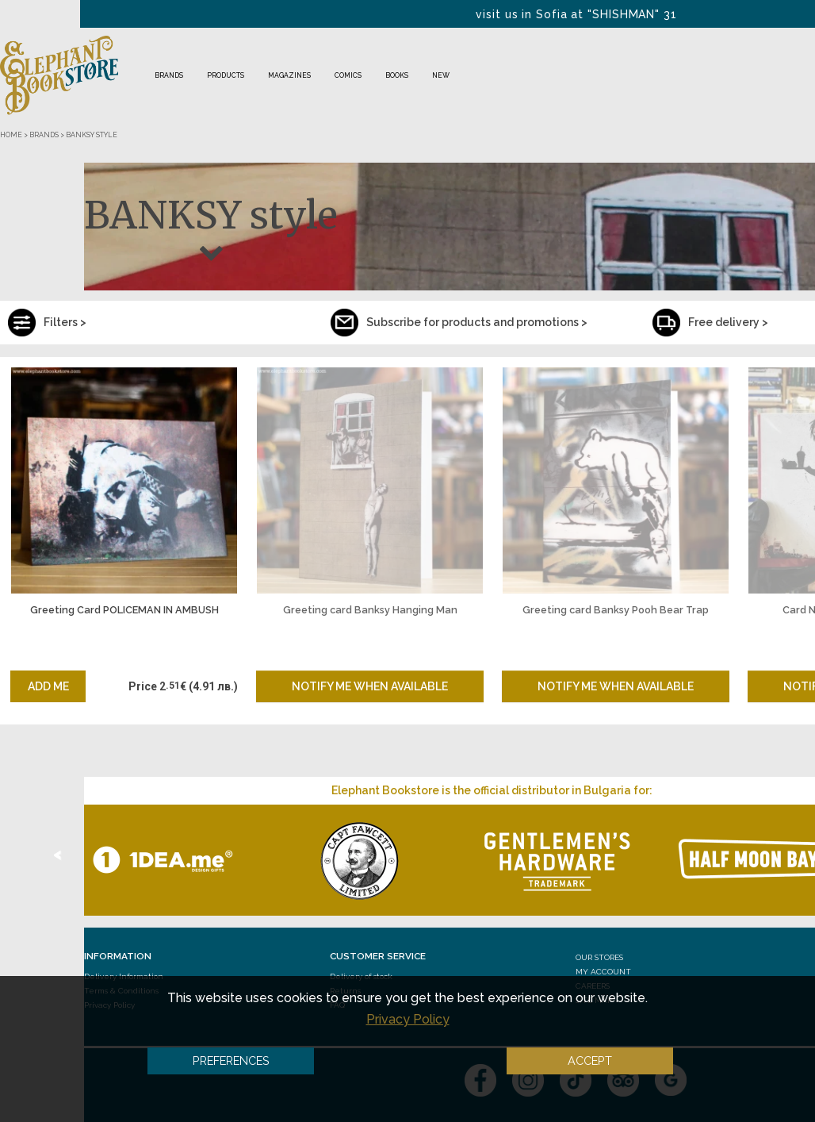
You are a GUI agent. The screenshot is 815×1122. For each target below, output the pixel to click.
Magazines (289, 75)
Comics (348, 75)
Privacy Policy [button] (408, 1019)
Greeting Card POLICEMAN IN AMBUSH (124, 610)
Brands (169, 75)
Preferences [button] (231, 1060)
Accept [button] (590, 1060)
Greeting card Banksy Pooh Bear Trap (615, 610)
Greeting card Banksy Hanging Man (370, 610)
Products (225, 75)
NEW (441, 75)
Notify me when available (370, 686)
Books (396, 75)
